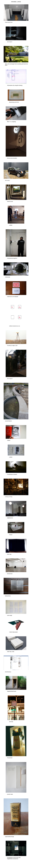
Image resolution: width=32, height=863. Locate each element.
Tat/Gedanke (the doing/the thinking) (14, 85)
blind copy (9, 554)
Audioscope (7, 277)
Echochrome (9, 573)
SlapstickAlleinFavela (11, 691)
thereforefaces (8, 671)
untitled (10, 225)
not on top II (9, 41)
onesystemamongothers (12, 258)
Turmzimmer (9, 757)
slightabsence (10, 517)
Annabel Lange (16, 1)
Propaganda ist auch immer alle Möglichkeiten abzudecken (13, 858)
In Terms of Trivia (8, 496)
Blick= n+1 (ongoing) (11, 121)
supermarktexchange (9, 836)
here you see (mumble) (12, 158)
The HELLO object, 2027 (12, 345)
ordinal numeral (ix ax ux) (14, 326)
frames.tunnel (10, 201)
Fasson (10, 534)
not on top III (9, 378)
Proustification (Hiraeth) (12, 474)
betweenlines (8, 595)
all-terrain (11, 721)
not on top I (7, 180)
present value (10, 794)
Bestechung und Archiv (14, 102)
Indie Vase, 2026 (10, 651)
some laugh (9, 615)
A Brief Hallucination (13, 632)
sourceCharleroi (8, 421)
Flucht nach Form (8, 22)
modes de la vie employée (12, 296)
